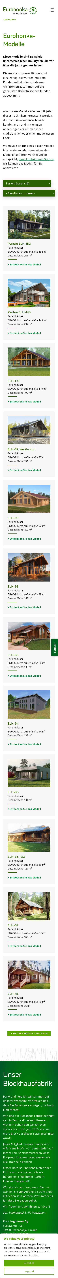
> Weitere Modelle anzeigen (29, 1033)
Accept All (29, 1262)
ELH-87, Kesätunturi (21, 449)
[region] (29, 1256)
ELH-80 (13, 655)
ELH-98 (13, 586)
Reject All (29, 1271)
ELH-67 (13, 925)
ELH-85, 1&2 (16, 857)
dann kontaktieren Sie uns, (36, 159)
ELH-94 (13, 724)
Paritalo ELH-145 (19, 312)
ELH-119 (13, 381)
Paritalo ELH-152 (19, 244)
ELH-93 (13, 792)
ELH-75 (13, 994)
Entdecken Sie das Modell (24, 264)
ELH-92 (13, 518)
